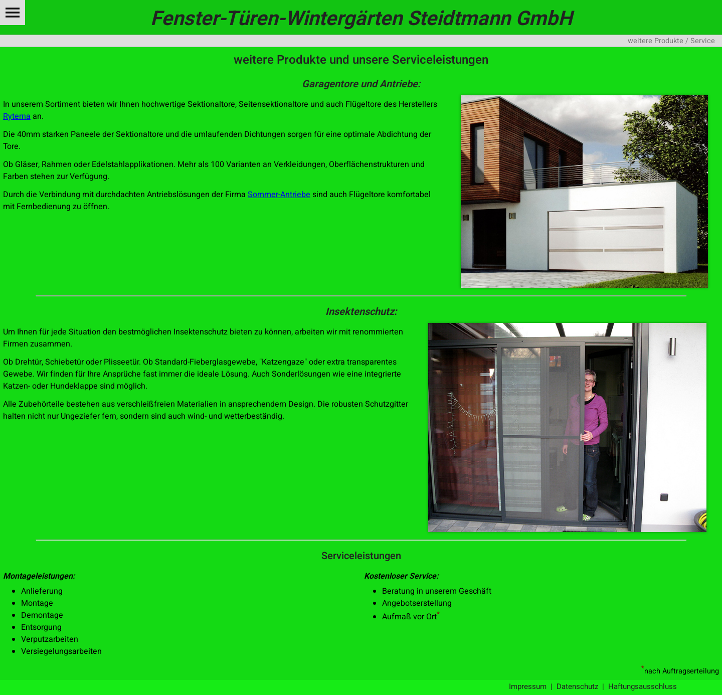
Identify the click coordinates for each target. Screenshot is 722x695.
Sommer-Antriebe (279, 195)
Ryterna (17, 116)
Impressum (528, 686)
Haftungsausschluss (642, 686)
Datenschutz (577, 686)
